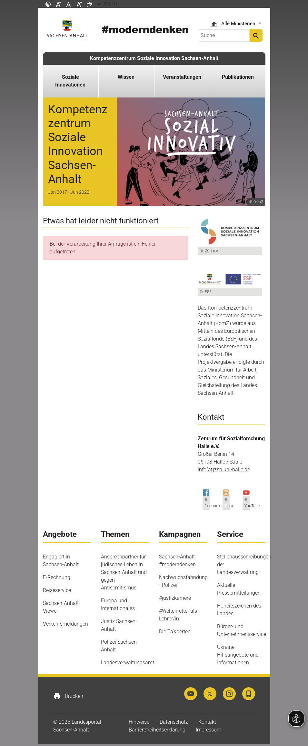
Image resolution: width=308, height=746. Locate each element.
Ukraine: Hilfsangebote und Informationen (238, 655)
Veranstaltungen (182, 77)
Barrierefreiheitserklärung (157, 730)
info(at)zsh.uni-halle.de (224, 469)
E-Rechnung (56, 577)
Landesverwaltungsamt (127, 662)
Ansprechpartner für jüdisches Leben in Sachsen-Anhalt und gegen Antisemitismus (124, 572)
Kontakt (207, 722)
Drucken (68, 696)
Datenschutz (174, 722)
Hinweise (139, 722)
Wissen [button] (126, 77)
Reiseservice (57, 590)
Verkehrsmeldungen (65, 624)
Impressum (208, 730)
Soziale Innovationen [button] (70, 81)
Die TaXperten (175, 631)
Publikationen (238, 77)
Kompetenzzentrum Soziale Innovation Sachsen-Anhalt (154, 58)
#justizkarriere (175, 598)
